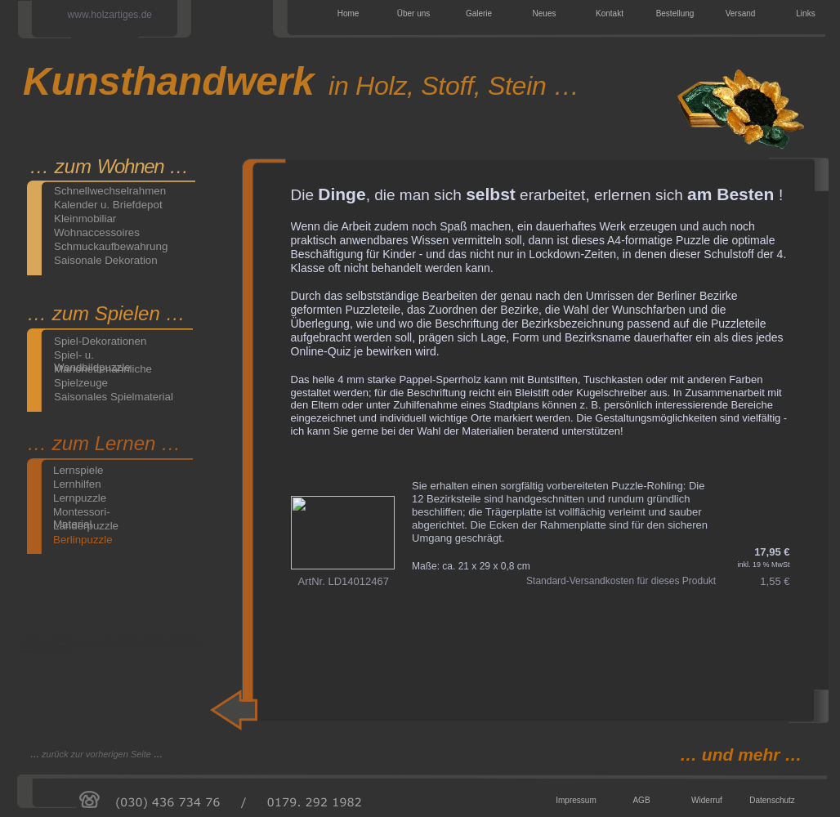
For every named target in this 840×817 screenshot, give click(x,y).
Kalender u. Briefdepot (108, 205)
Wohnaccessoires (97, 232)
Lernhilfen (77, 484)
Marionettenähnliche (103, 369)
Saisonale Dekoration (106, 260)
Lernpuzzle (79, 498)
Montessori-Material (81, 512)
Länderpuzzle (85, 526)
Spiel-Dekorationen (100, 341)
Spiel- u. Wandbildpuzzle (92, 355)
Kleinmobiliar (85, 218)
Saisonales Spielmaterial (113, 397)
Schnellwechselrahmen (110, 191)
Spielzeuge (81, 383)
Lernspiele (78, 470)
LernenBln (540, 440)
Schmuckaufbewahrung (111, 246)
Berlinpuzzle (83, 540)
